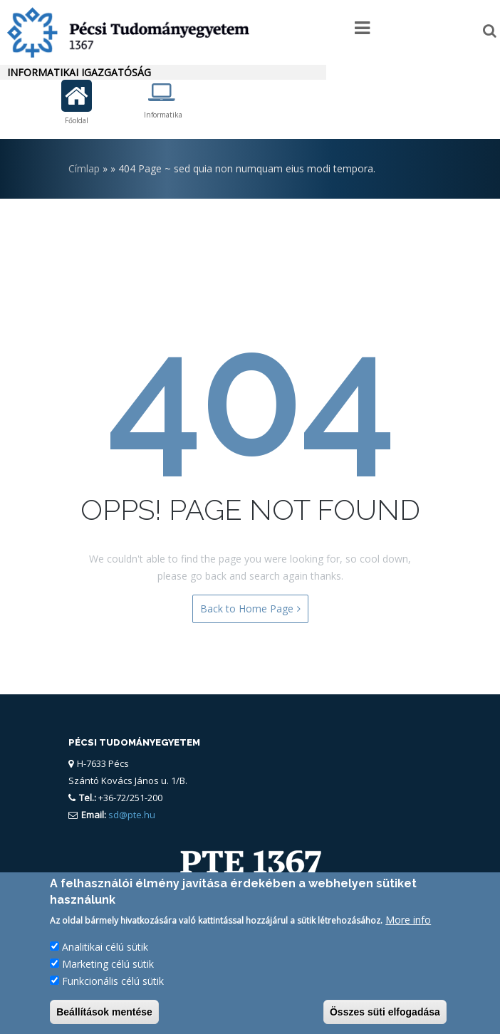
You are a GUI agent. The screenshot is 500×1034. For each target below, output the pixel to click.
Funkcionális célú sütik (113, 984)
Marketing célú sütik (108, 967)
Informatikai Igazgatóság (79, 72)
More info (408, 923)
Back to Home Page (250, 609)
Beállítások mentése (104, 1015)
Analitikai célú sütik (105, 950)
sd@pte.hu (130, 814)
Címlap (84, 168)
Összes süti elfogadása (385, 1015)
